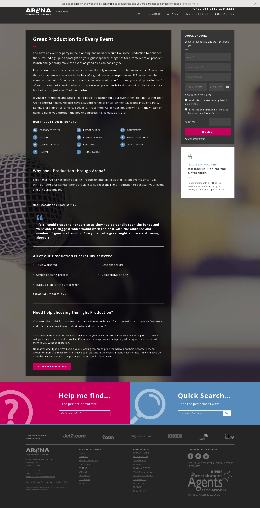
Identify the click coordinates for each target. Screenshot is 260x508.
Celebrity (83, 468)
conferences (139, 460)
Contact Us (224, 13)
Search (154, 13)
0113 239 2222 (222, 8)
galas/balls (139, 479)
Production (85, 483)
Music (82, 453)
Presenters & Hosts (88, 460)
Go (227, 413)
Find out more (190, 3)
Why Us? (173, 13)
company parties (141, 468)
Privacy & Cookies (224, 463)
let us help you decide (51, 366)
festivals (137, 487)
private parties (140, 456)
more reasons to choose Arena (53, 205)
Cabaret (83, 472)
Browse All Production (48, 294)
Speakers (83, 456)
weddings (138, 464)
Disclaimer (194, 466)
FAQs (190, 463)
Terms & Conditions (204, 463)
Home (137, 13)
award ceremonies (142, 472)
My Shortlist (197, 13)
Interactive (84, 475)
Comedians (84, 464)
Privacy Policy (211, 113)
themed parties (140, 491)
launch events (140, 483)
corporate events (142, 453)
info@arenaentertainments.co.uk (40, 476)
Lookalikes (84, 479)
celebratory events (143, 475)
